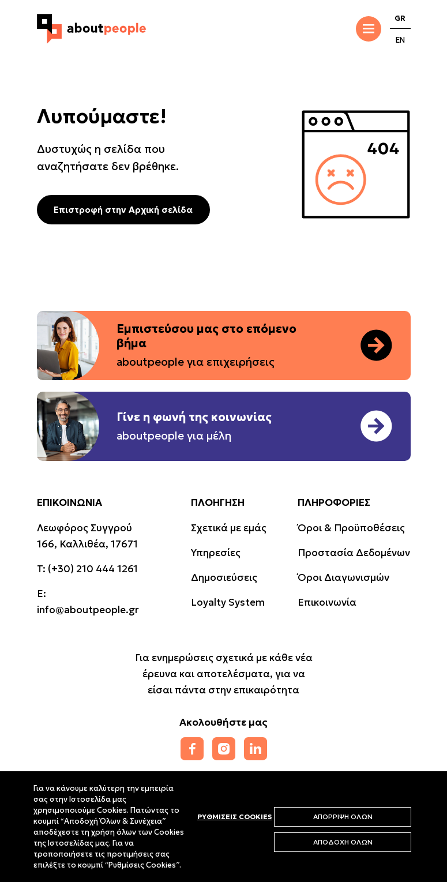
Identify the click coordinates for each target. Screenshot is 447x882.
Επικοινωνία (327, 602)
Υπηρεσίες (216, 552)
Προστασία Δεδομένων (354, 552)
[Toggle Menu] (368, 29)
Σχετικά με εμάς (228, 527)
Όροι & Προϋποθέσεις (351, 527)
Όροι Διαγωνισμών (343, 577)
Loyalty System (228, 602)
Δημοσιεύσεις (224, 577)
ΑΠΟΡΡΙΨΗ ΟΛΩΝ (343, 816)
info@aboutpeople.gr (88, 609)
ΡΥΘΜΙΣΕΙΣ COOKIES (234, 816)
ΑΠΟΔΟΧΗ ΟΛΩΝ (343, 842)
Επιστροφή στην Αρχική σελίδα (123, 209)
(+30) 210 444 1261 (93, 568)
